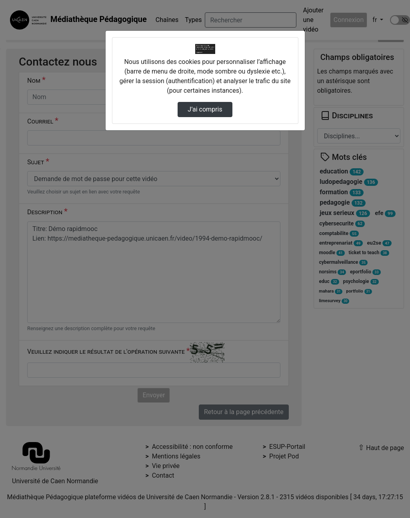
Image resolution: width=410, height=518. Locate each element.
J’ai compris (205, 109)
